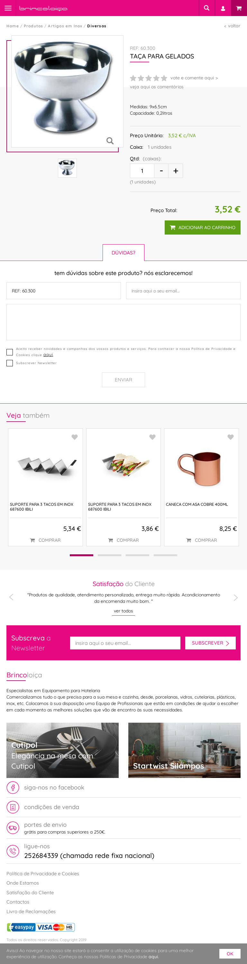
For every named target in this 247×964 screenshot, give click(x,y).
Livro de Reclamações (31, 911)
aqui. (154, 957)
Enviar (123, 380)
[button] (81, 555)
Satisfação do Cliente (30, 892)
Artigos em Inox (65, 25)
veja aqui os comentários (157, 87)
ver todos (123, 611)
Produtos (33, 25)
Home (12, 25)
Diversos (96, 25)
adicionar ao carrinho (202, 227)
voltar (234, 25)
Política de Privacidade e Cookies (42, 873)
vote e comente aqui (192, 78)
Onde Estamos (22, 883)
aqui (48, 354)
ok (230, 954)
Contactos (17, 902)
